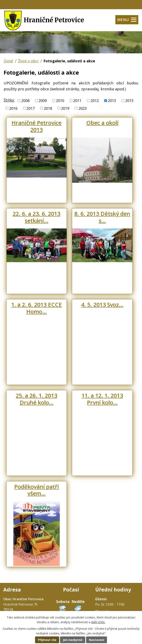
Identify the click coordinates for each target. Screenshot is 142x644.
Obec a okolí (102, 122)
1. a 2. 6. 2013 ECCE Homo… (36, 308)
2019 (65, 108)
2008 (25, 100)
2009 (43, 100)
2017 (30, 108)
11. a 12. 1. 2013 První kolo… (102, 399)
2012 (95, 100)
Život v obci (28, 60)
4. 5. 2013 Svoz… (102, 304)
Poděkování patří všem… (36, 490)
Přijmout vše (47, 640)
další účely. (98, 622)
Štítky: (9, 100)
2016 (13, 108)
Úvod (8, 60)
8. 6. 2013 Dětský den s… (102, 217)
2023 (82, 108)
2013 (112, 100)
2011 (77, 100)
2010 (60, 100)
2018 (48, 108)
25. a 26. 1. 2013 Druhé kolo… (36, 399)
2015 (129, 100)
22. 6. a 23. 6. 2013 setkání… (36, 217)
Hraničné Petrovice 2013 (36, 126)
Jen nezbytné (72, 640)
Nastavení (96, 640)
